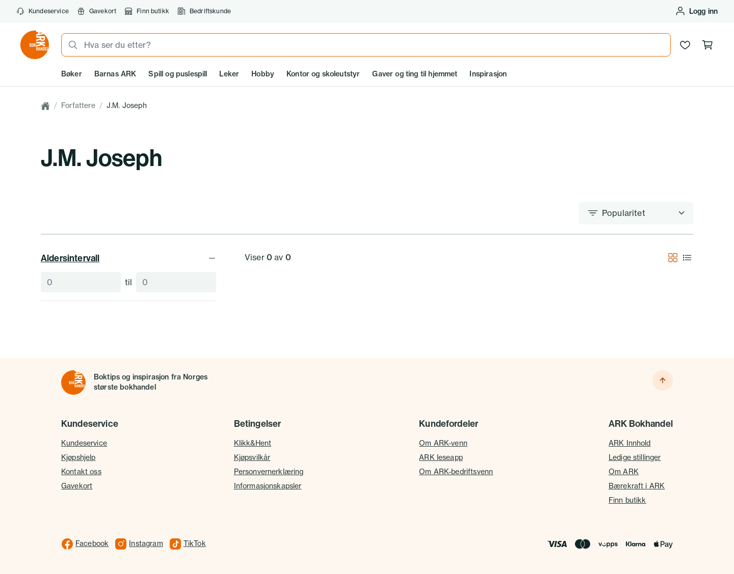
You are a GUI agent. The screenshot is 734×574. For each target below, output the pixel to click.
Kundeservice (42, 11)
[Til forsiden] (73, 382)
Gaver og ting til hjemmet (414, 73)
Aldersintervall (128, 258)
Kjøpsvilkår (252, 457)
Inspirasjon (488, 73)
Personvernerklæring (269, 471)
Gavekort (96, 11)
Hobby (262, 73)
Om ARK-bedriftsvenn (456, 471)
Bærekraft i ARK (637, 485)
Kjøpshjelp (78, 457)
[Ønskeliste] (685, 45)
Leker (229, 73)
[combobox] (374, 45)
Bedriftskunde (204, 11)
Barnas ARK (115, 73)
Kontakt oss (81, 471)
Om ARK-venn (443, 443)
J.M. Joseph (127, 105)
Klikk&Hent (253, 443)
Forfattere (78, 105)
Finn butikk (146, 11)
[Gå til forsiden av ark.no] (34, 45)
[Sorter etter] (636, 213)
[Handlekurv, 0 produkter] (707, 45)
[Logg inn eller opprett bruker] (696, 11)
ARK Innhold (630, 443)
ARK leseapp (441, 457)
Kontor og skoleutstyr (323, 73)
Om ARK (624, 471)
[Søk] (70, 45)
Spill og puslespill (177, 73)
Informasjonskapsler (268, 485)
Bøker (71, 73)
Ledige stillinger (635, 457)
